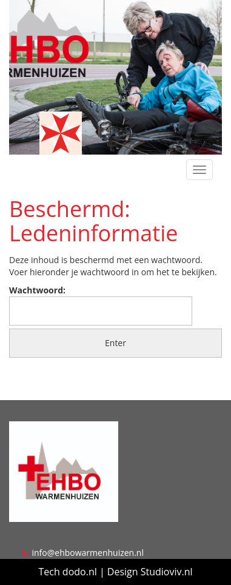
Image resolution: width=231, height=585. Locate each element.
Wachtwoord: (100, 305)
